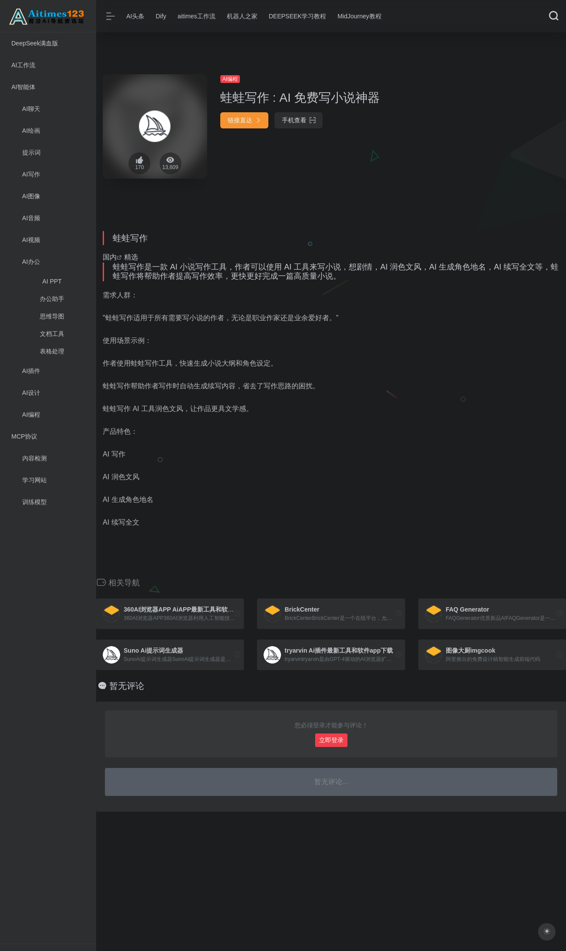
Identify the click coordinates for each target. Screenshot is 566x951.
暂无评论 (126, 686)
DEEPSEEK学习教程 (297, 16)
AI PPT (52, 281)
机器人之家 (242, 16)
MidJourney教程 (359, 16)
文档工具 (52, 333)
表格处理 (52, 351)
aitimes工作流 (196, 16)
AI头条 (135, 16)
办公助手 (52, 298)
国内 (110, 257)
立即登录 (331, 740)
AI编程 (230, 79)
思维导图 (52, 316)
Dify (161, 16)
